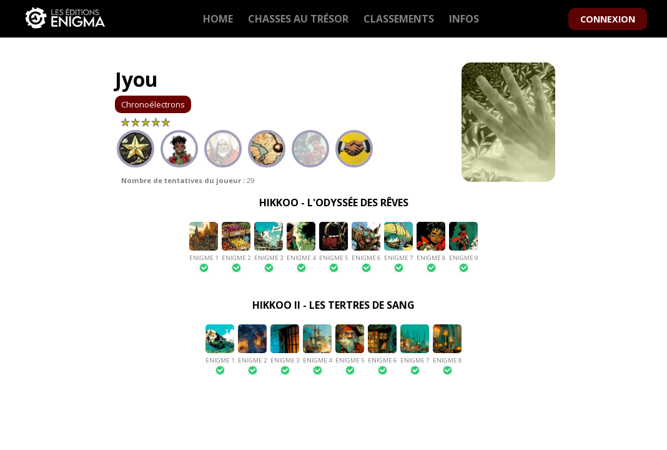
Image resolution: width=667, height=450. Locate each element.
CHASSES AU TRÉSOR (298, 19)
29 (187, 180)
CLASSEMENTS (398, 19)
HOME (218, 19)
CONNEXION (607, 19)
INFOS (464, 19)
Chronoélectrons (153, 104)
